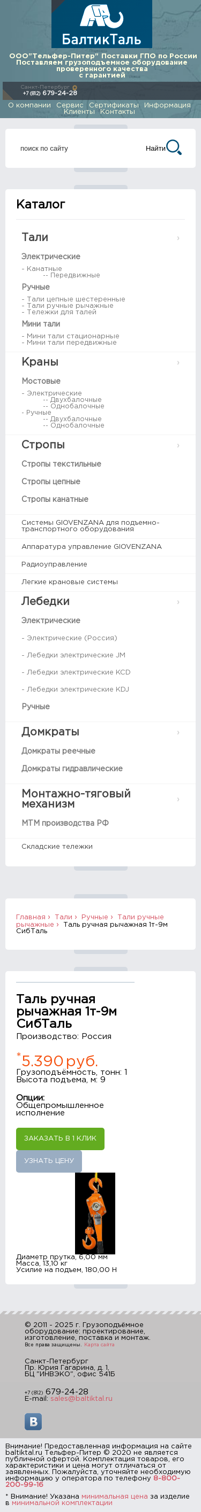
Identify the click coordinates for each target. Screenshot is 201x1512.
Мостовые (41, 381)
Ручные (35, 287)
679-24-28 (50, 93)
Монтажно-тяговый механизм (76, 799)
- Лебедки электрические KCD (76, 673)
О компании (29, 105)
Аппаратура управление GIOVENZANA (91, 547)
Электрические (50, 257)
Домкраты (50, 732)
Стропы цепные (50, 482)
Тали (34, 238)
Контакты (117, 112)
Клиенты (79, 112)
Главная (31, 917)
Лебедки (45, 602)
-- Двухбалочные (72, 400)
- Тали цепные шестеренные (73, 300)
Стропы (43, 445)
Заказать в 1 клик (60, 1139)
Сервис (70, 105)
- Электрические (51, 394)
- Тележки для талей (58, 312)
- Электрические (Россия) (69, 638)
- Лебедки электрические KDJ (75, 690)
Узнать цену (49, 1161)
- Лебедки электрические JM (73, 655)
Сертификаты (114, 105)
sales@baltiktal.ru (81, 1399)
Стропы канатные (54, 500)
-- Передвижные (71, 275)
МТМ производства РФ (65, 823)
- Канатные (41, 269)
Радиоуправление (54, 565)
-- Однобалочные (74, 406)
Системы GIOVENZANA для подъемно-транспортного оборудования (90, 526)
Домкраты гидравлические (72, 769)
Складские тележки (57, 847)
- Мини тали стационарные (70, 336)
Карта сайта (99, 1345)
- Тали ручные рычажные (67, 306)
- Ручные (36, 413)
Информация (167, 105)
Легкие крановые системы (69, 582)
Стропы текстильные (61, 464)
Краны (39, 362)
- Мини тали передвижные (69, 343)
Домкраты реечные (58, 751)
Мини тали (40, 324)
